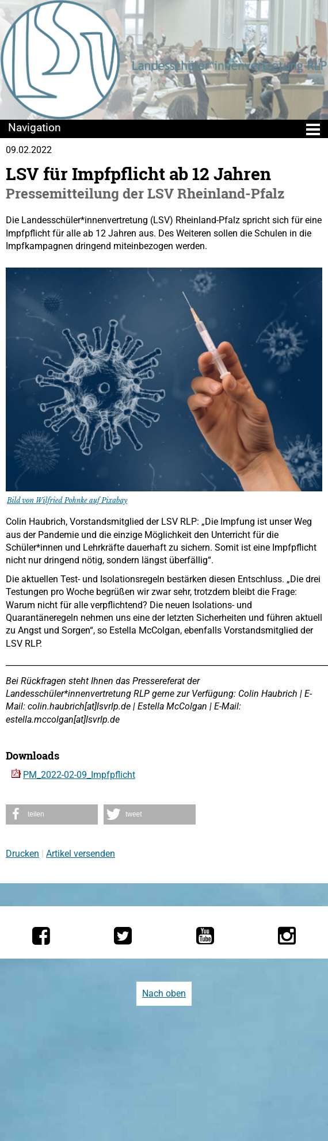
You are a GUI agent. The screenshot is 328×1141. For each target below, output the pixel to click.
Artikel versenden (80, 853)
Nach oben (164, 993)
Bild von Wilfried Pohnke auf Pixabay (67, 500)
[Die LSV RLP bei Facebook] (41, 935)
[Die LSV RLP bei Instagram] (287, 935)
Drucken (22, 853)
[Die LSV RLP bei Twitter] (123, 935)
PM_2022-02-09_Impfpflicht (79, 774)
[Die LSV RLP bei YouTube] (205, 935)
